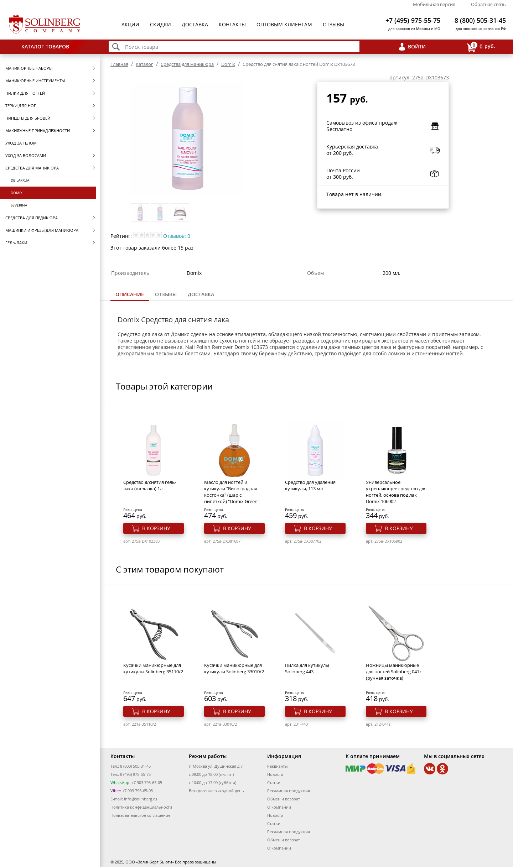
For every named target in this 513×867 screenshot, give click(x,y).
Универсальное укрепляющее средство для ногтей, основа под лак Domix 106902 (396, 492)
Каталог (144, 64)
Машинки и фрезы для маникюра (41, 230)
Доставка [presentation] (201, 294)
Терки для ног (20, 105)
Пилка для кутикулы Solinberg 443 (307, 668)
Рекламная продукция (288, 790)
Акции (130, 24)
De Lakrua (20, 180)
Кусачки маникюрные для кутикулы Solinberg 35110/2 (153, 668)
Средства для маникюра (32, 168)
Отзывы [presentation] (166, 294)
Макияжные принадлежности (37, 130)
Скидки (160, 24)
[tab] (129, 295)
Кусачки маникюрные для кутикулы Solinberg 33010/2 (234, 668)
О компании (279, 807)
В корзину (156, 528)
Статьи (273, 782)
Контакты (232, 24)
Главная (119, 64)
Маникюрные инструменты (35, 80)
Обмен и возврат (283, 798)
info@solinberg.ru (140, 798)
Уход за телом (21, 143)
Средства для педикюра (31, 217)
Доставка (195, 24)
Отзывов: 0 (176, 236)
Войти (417, 46)
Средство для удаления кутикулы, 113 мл (310, 485)
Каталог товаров (45, 46)
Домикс (180, 334)
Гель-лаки (16, 242)
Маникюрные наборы (28, 68)
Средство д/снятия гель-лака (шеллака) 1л (149, 485)
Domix (16, 192)
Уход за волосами (25, 155)
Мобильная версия (434, 4)
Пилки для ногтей (25, 93)
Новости (275, 774)
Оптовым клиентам (284, 24)
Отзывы (333, 24)
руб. (481, 46)
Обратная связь (488, 4)
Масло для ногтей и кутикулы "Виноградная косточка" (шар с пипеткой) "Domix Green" (231, 492)
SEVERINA (19, 205)
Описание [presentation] (129, 294)
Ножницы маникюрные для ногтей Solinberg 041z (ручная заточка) (393, 671)
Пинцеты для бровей (27, 118)
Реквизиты (277, 766)
